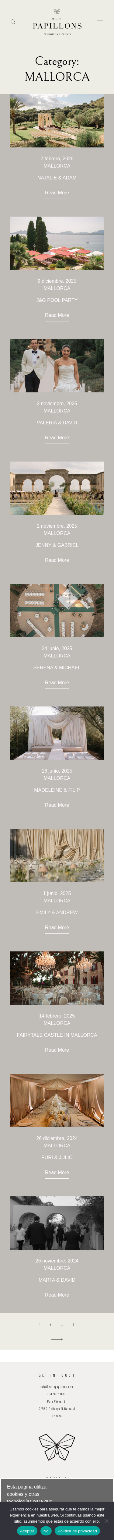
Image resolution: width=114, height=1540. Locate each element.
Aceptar (27, 1531)
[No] (106, 1521)
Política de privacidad (77, 1531)
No (46, 1531)
